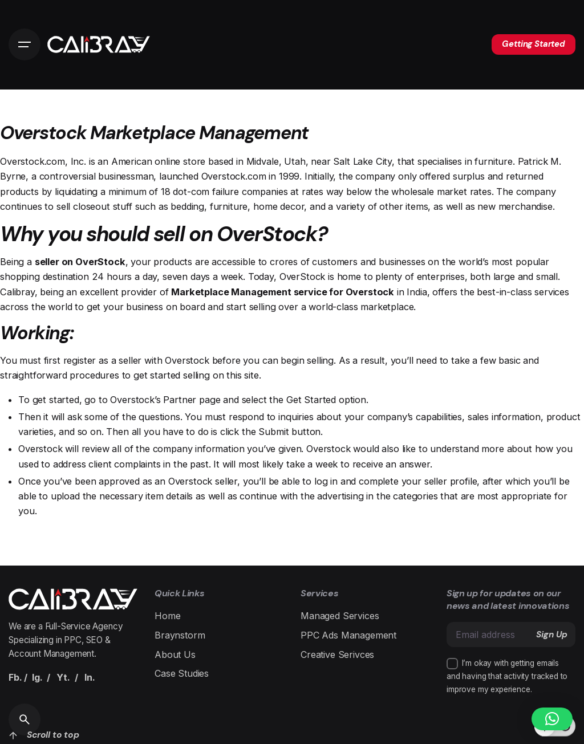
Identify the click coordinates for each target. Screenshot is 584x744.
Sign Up (551, 634)
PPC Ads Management (348, 635)
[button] (552, 719)
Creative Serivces (337, 654)
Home (167, 615)
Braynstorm (180, 635)
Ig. (37, 677)
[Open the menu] (24, 44)
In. (89, 677)
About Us (175, 654)
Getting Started (533, 44)
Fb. (15, 677)
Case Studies (182, 673)
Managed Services (340, 615)
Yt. (63, 677)
